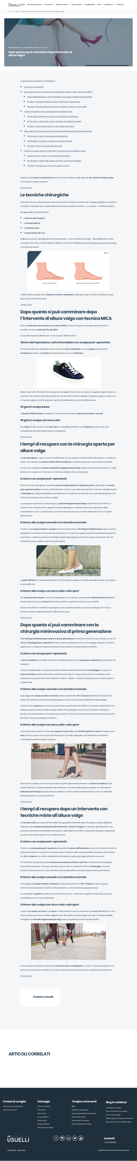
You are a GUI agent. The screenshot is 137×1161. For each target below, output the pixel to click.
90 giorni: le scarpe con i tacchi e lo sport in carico (48, 166)
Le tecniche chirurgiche (34, 87)
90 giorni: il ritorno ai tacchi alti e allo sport (44, 146)
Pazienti (17, 11)
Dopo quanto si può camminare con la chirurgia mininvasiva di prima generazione (58, 131)
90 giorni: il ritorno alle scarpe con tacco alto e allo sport (50, 126)
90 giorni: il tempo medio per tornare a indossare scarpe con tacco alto (57, 107)
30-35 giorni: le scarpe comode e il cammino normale (49, 141)
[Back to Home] (15, 4)
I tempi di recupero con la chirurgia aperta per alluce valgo (48, 111)
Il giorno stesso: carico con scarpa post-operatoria (48, 156)
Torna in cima (26, 188)
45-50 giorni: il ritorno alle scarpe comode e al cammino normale (54, 121)
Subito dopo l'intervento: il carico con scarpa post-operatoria (52, 116)
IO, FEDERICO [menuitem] (108, 4)
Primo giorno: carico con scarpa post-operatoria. (47, 136)
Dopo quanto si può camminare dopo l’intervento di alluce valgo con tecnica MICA (58, 92)
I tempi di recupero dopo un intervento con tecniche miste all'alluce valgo (55, 151)
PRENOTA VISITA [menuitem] (62, 4)
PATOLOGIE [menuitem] (48, 4)
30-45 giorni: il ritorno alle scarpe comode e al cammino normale (54, 161)
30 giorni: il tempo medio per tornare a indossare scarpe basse (53, 102)
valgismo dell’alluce (98, 202)
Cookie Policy (21, 1150)
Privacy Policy (11, 1150)
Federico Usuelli (15, 48)
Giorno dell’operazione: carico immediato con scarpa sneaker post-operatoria (59, 97)
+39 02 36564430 (110, 1142)
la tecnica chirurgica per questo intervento (99, 243)
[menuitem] (23, 4)
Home (11, 11)
